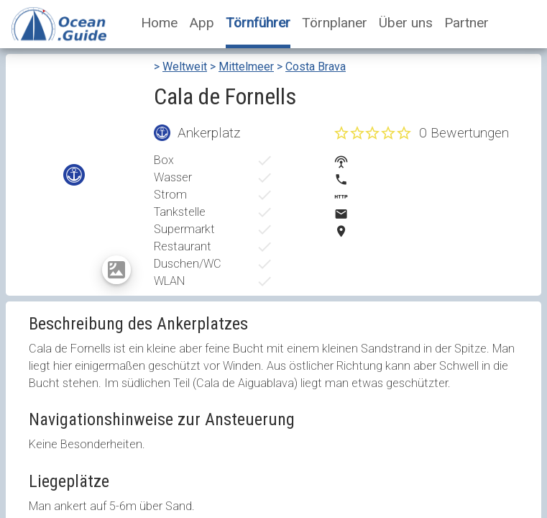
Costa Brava (315, 66)
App (201, 22)
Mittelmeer (246, 66)
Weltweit (184, 66)
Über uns (406, 22)
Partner (466, 22)
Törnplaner (334, 22)
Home (159, 22)
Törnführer (258, 22)
